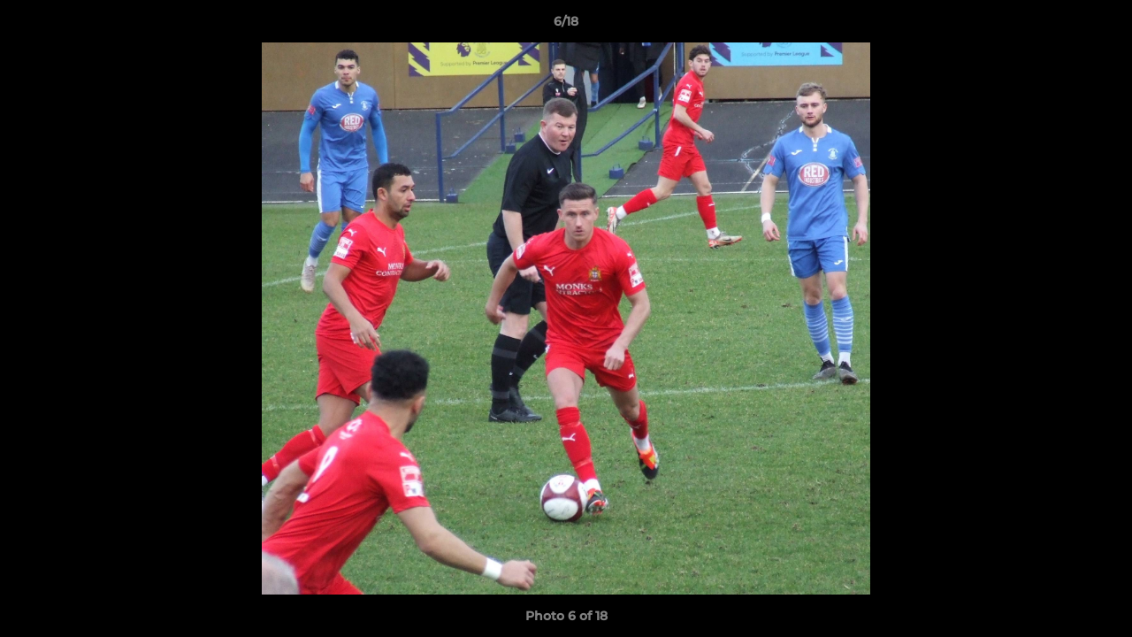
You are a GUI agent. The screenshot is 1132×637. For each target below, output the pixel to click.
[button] (1100, 26)
